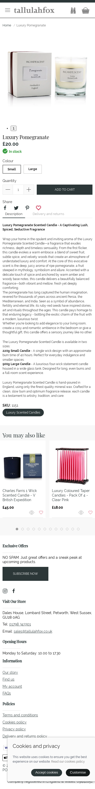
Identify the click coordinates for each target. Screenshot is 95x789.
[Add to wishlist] (41, 512)
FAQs (7, 693)
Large (32, 169)
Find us (8, 679)
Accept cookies (46, 772)
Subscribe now (25, 574)
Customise (78, 772)
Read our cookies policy (68, 761)
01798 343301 (20, 624)
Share (7, 202)
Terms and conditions (20, 715)
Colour (8, 161)
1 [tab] (13, 128)
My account (12, 686)
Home (7, 25)
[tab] (17, 529)
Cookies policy (15, 722)
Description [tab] (14, 214)
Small (12, 169)
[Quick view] (32, 512)
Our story (10, 672)
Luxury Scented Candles (23, 412)
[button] (7, 10)
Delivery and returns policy (25, 736)
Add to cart (65, 189)
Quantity (9, 181)
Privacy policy (14, 729)
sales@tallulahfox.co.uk (33, 631)
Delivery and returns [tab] (48, 214)
